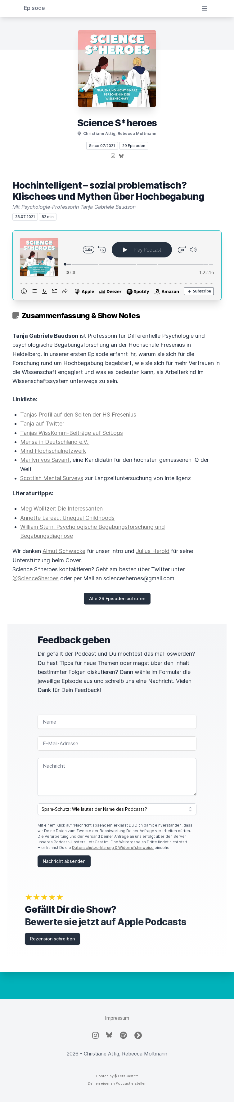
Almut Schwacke (64, 551)
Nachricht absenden (64, 861)
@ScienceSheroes (35, 578)
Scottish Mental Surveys (51, 478)
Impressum (117, 1018)
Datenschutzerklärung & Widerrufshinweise (113, 847)
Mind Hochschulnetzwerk (53, 451)
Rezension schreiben (52, 938)
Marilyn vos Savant (45, 460)
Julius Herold (152, 551)
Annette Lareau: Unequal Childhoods (67, 518)
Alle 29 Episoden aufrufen (117, 598)
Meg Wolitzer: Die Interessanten (61, 508)
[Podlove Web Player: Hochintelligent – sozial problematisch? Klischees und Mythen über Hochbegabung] (117, 265)
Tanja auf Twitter (42, 423)
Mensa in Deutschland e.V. (54, 442)
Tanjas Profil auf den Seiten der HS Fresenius (78, 414)
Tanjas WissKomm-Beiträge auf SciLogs (71, 433)
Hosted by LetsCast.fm (117, 1076)
